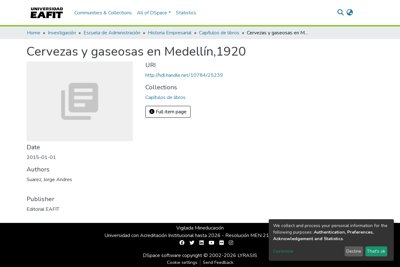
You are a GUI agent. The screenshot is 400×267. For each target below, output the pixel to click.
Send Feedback (218, 262)
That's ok (376, 251)
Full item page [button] (168, 111)
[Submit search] (341, 13)
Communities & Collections (103, 12)
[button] (350, 13)
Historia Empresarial (170, 32)
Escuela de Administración (111, 32)
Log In (362, 12)
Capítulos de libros (219, 32)
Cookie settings (182, 262)
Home (33, 32)
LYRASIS (247, 255)
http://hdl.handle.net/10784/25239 (184, 75)
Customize (283, 251)
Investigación (62, 32)
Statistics (186, 12)
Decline (353, 251)
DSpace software (162, 255)
